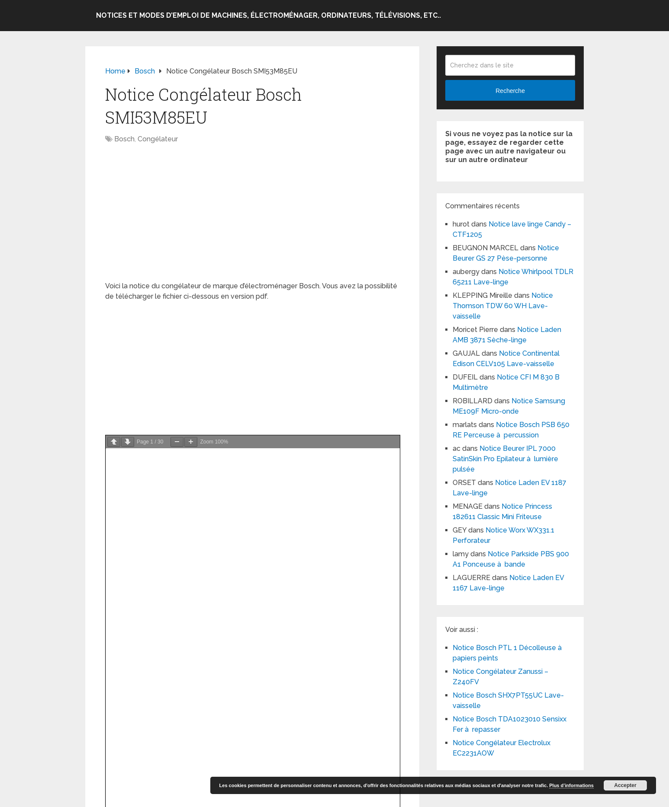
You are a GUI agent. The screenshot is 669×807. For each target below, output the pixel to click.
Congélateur (158, 139)
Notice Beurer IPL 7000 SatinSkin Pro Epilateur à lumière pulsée (505, 458)
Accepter (625, 785)
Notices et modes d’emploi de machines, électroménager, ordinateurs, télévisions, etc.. (268, 15)
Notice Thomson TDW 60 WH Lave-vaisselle (503, 305)
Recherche (510, 90)
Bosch (124, 139)
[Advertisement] (252, 217)
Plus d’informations (571, 785)
